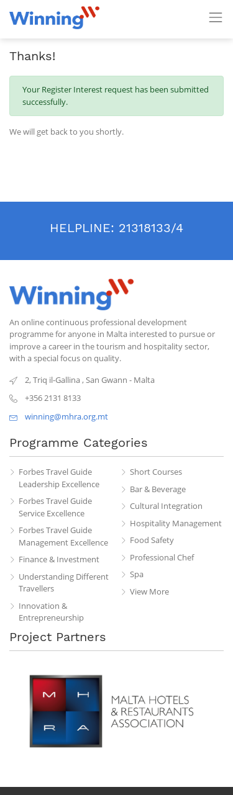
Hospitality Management (176, 523)
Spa (137, 574)
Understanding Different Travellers (64, 583)
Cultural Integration (166, 505)
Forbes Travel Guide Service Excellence (55, 507)
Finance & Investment (59, 559)
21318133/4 (151, 227)
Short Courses (156, 471)
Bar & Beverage (158, 489)
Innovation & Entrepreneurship (51, 612)
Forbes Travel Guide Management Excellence (63, 536)
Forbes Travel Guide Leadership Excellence (59, 478)
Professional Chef (162, 557)
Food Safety (152, 540)
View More (149, 591)
